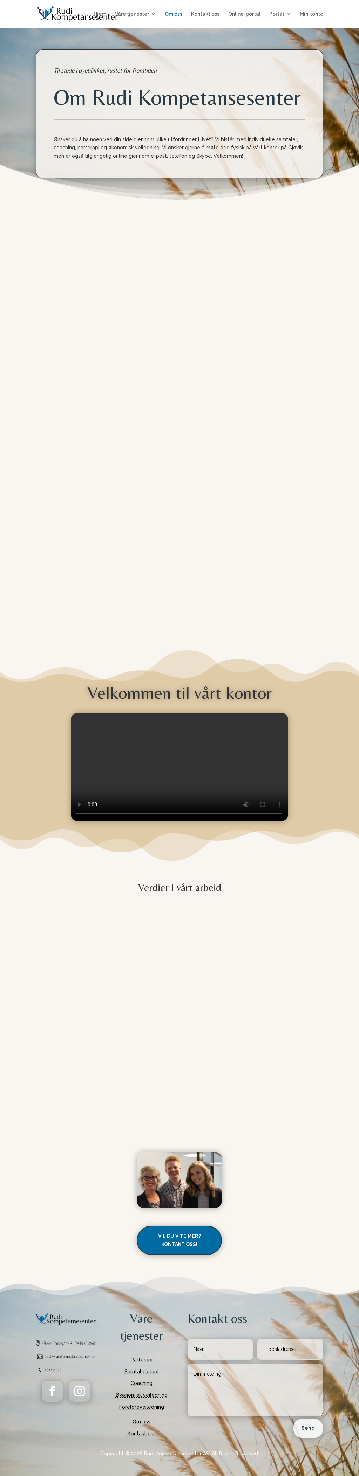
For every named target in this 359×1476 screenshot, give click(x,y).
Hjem (100, 14)
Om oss (173, 14)
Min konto (311, 14)
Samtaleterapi (141, 1371)
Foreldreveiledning (141, 1407)
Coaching (141, 1383)
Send (308, 1428)
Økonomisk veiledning (142, 1395)
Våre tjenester (132, 14)
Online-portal (244, 14)
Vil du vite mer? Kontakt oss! (179, 1240)
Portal (276, 14)
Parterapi (142, 1359)
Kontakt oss (205, 14)
